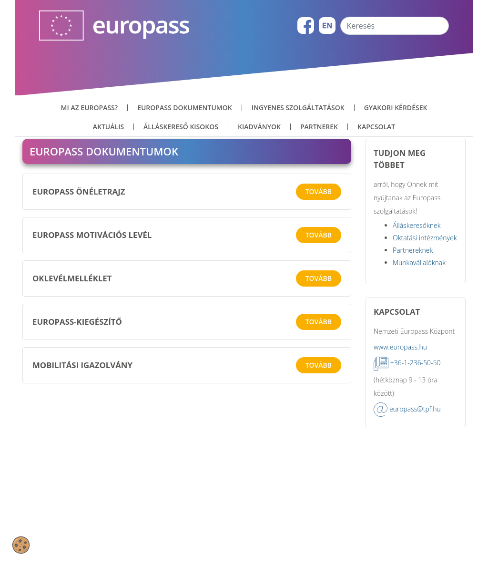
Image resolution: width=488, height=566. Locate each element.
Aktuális (108, 126)
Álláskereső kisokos (180, 126)
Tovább (318, 242)
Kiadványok (259, 126)
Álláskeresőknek (417, 275)
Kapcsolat (376, 126)
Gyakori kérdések (395, 107)
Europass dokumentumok (184, 107)
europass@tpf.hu (415, 459)
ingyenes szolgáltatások (298, 107)
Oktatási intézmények (425, 288)
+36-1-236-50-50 (415, 413)
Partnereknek (413, 300)
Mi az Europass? (89, 107)
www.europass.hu (400, 397)
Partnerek (319, 126)
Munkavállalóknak (419, 313)
